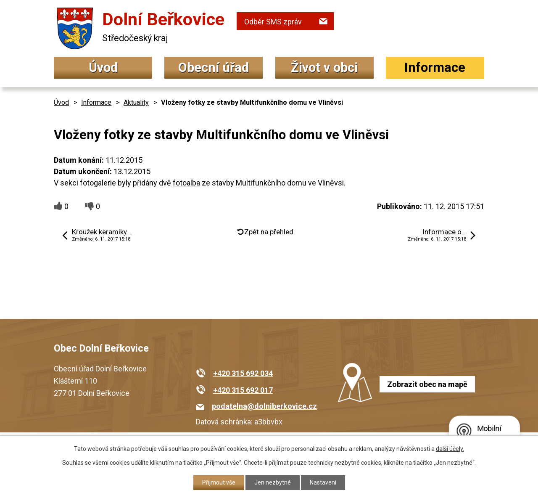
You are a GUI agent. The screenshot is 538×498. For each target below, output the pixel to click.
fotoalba (186, 182)
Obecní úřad (213, 67)
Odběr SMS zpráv (273, 21)
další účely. (450, 448)
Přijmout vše (218, 482)
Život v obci (324, 67)
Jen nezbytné (272, 482)
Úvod (103, 67)
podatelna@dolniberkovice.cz (264, 406)
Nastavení (323, 482)
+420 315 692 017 (243, 390)
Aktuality (136, 102)
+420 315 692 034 (243, 373)
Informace (434, 67)
